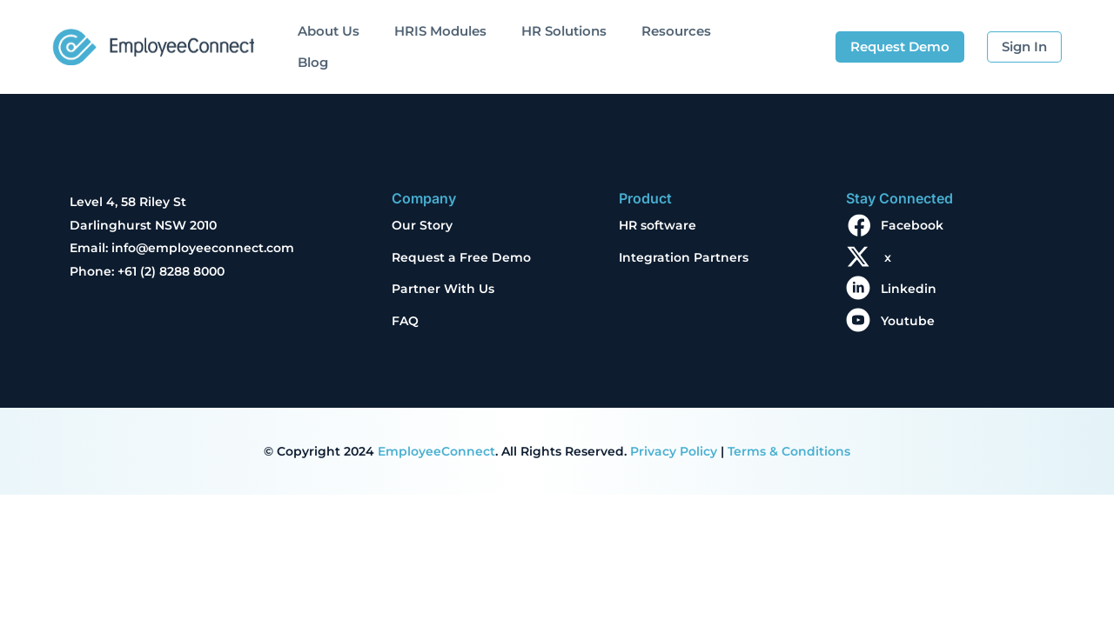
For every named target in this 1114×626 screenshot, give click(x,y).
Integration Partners (683, 257)
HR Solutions (564, 31)
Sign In (1024, 46)
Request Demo (900, 46)
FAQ (405, 321)
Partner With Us (443, 288)
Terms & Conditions (789, 451)
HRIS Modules (440, 31)
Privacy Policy (673, 451)
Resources (676, 31)
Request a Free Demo (461, 257)
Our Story (422, 225)
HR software (657, 225)
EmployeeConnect (436, 451)
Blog (313, 62)
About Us (328, 31)
